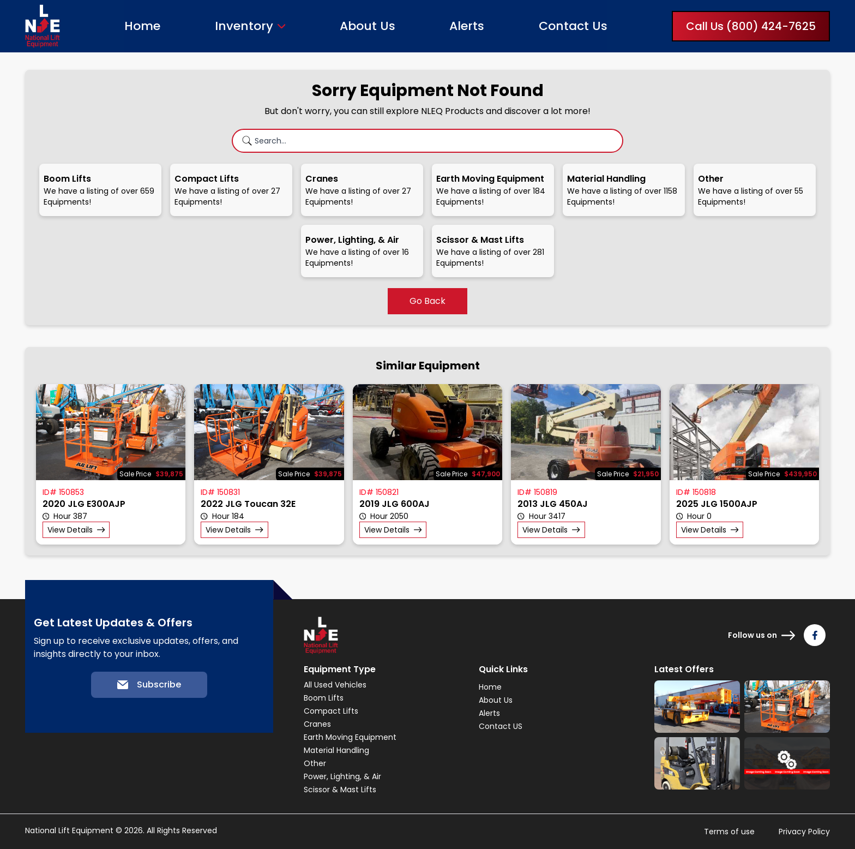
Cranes (317, 724)
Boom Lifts (324, 697)
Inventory (244, 26)
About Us (367, 25)
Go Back (427, 301)
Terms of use (729, 831)
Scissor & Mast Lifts (340, 789)
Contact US (500, 726)
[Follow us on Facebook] (814, 635)
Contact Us (573, 25)
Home (142, 25)
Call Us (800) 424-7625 (751, 26)
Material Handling (336, 750)
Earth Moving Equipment (350, 737)
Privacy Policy (804, 831)
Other (315, 763)
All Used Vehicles (335, 684)
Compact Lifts (331, 710)
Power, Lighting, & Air (342, 776)
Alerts (466, 25)
